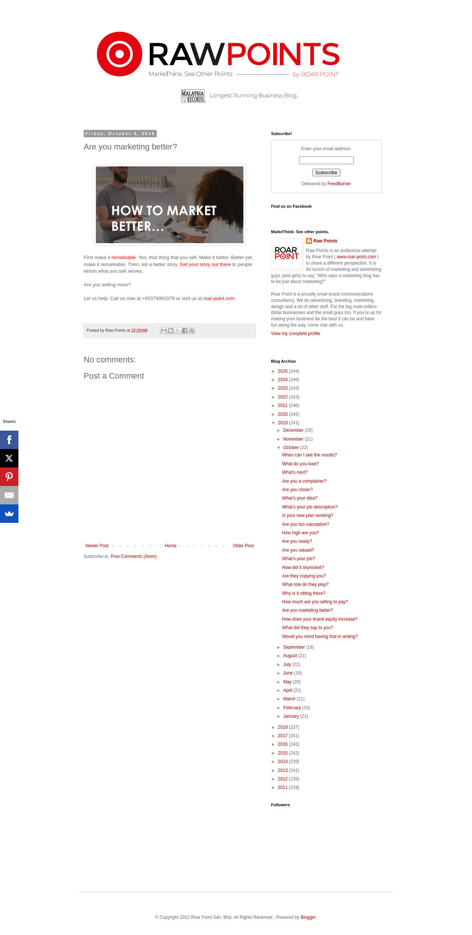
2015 (283, 753)
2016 (283, 744)
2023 (283, 388)
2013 (283, 770)
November (294, 439)
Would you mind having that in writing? (320, 636)
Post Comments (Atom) (134, 556)
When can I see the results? (309, 455)
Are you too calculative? (305, 524)
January (291, 716)
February (292, 707)
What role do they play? (305, 584)
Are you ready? (297, 541)
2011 (283, 787)
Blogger (308, 917)
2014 (283, 761)
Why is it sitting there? (303, 593)
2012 (283, 779)
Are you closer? (297, 489)
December (294, 430)
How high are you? (300, 532)
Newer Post (97, 545)
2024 (283, 379)
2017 (283, 735)
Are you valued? (298, 550)
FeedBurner (339, 183)
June (288, 673)
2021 (283, 405)
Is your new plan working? (307, 515)
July (287, 664)
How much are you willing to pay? (315, 601)
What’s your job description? (310, 507)
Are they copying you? (304, 576)
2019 (283, 422)
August (290, 655)
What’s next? (295, 472)
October (291, 447)
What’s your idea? (299, 498)
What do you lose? (300, 463)
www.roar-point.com (356, 256)
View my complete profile (295, 333)
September (294, 647)
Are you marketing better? (307, 610)
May (288, 681)
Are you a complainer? (304, 481)
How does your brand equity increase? (320, 619)
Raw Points (325, 241)
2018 (283, 727)
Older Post (243, 545)
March (290, 698)
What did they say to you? (307, 627)
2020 (283, 414)
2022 (283, 397)
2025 (283, 371)
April (288, 690)
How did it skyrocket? (303, 567)
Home (171, 545)
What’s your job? (298, 558)
